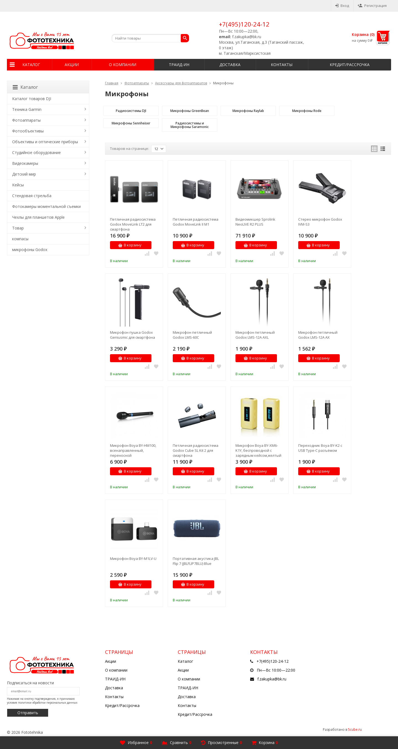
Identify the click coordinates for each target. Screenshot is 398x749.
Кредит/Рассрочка (350, 64)
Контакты (281, 64)
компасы (20, 238)
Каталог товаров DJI (31, 98)
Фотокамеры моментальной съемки (46, 206)
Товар (18, 228)
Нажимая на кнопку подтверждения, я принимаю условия (42, 700)
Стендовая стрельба (31, 195)
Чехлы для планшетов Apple (38, 217)
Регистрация (372, 5)
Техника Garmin (26, 109)
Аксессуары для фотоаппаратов (181, 83)
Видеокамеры (25, 163)
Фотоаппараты (136, 83)
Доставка (229, 64)
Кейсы (18, 184)
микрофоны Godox (29, 249)
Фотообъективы (28, 131)
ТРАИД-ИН (179, 64)
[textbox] (150, 38)
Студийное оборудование (36, 152)
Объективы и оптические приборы (45, 141)
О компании (122, 64)
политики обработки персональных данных (47, 702)
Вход (342, 5)
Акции (72, 64)
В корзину (130, 244)
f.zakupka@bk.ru (271, 679)
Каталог (31, 64)
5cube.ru (355, 729)
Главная (111, 83)
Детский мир (24, 174)
